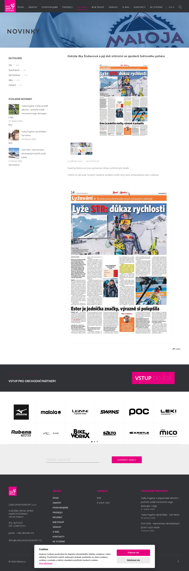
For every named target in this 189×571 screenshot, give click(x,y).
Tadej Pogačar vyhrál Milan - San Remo (160, 514)
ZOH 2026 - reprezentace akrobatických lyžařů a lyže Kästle (33, 153)
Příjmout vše (133, 552)
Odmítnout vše (133, 560)
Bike (11, 80)
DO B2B (153, 378)
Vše (10, 65)
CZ (171, 7)
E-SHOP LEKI (103, 502)
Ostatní (12, 85)
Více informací (45, 563)
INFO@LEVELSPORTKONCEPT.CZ (25, 540)
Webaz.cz (21, 561)
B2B (99, 497)
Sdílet (177, 348)
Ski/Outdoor (14, 75)
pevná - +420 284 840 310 (21, 533)
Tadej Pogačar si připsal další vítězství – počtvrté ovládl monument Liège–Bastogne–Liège (160, 502)
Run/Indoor (14, 70)
